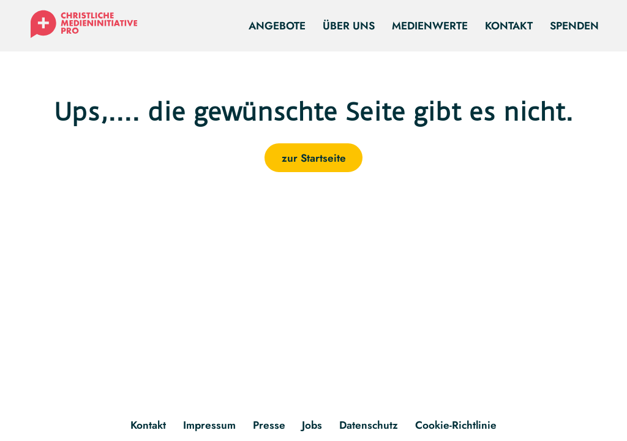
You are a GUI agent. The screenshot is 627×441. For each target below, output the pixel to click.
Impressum (209, 424)
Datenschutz (368, 424)
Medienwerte (430, 25)
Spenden (574, 25)
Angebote (277, 25)
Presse (269, 424)
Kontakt (509, 25)
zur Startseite (314, 157)
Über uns (349, 25)
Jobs (312, 424)
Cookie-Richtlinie (456, 424)
